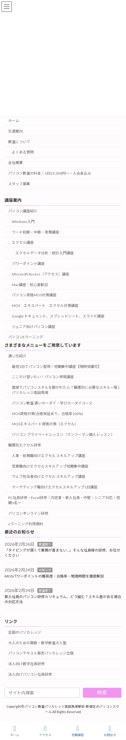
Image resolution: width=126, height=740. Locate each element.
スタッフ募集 (19, 184)
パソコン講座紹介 (22, 211)
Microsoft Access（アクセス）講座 (40, 274)
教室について (19, 142)
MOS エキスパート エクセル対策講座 (45, 305)
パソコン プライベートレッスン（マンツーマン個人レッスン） (63, 434)
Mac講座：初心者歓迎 (30, 284)
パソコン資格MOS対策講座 (34, 295)
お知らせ (45, 570)
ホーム (13, 120)
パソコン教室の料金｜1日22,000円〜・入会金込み (49, 173)
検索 (102, 692)
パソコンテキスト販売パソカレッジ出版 (41, 653)
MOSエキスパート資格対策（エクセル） (45, 424)
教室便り (45, 544)
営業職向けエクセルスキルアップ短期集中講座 (50, 466)
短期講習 (78, 731)
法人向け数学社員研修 (26, 663)
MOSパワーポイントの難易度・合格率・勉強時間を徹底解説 (54, 576)
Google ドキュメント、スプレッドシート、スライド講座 (58, 316)
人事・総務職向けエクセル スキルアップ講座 (48, 455)
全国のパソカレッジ (24, 632)
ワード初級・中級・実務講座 (35, 232)
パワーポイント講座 (28, 263)
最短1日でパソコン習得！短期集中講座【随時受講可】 (56, 366)
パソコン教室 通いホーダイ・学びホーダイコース (52, 403)
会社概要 (15, 162)
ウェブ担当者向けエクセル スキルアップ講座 (48, 476)
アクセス (45, 731)
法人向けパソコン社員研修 (30, 674)
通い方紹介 (17, 356)
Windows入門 (23, 221)
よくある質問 (23, 152)
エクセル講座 (23, 242)
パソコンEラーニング (25, 337)
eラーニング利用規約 (25, 524)
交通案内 (15, 131)
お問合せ (110, 731)
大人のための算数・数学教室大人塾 (37, 643)
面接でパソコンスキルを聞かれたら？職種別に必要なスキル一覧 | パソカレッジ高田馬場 (65, 390)
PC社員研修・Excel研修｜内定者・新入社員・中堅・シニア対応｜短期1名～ (64, 500)
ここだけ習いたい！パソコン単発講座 (43, 377)
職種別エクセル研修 (24, 445)
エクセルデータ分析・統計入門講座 (44, 253)
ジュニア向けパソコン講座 (33, 326)
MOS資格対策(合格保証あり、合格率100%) (47, 413)
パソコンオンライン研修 (28, 513)
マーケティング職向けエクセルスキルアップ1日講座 (54, 487)
